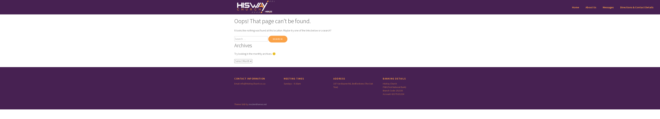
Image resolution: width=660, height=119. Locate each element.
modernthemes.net (258, 104)
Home (575, 7)
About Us (591, 7)
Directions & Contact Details (636, 7)
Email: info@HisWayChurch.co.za (249, 83)
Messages (608, 7)
